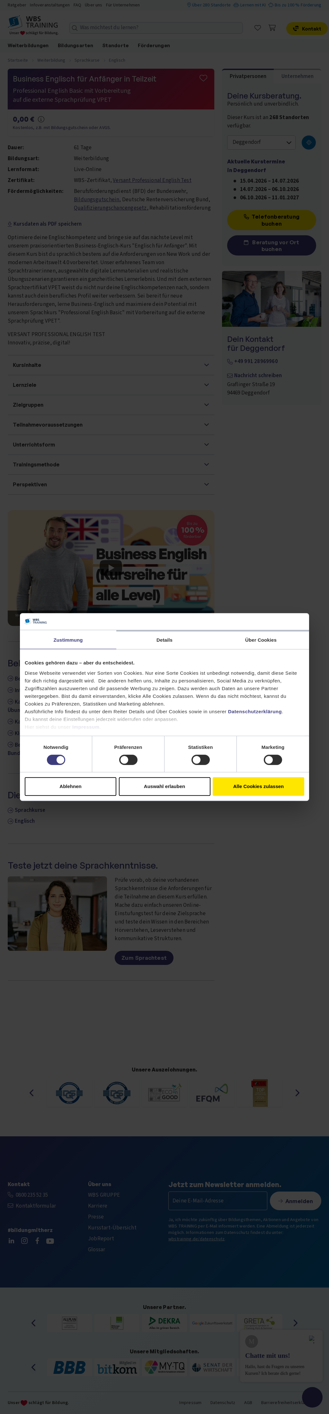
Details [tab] (164, 640)
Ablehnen (70, 786)
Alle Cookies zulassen (258, 786)
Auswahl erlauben (164, 786)
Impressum (86, 727)
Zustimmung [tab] (68, 640)
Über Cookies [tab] (261, 640)
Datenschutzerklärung (255, 711)
